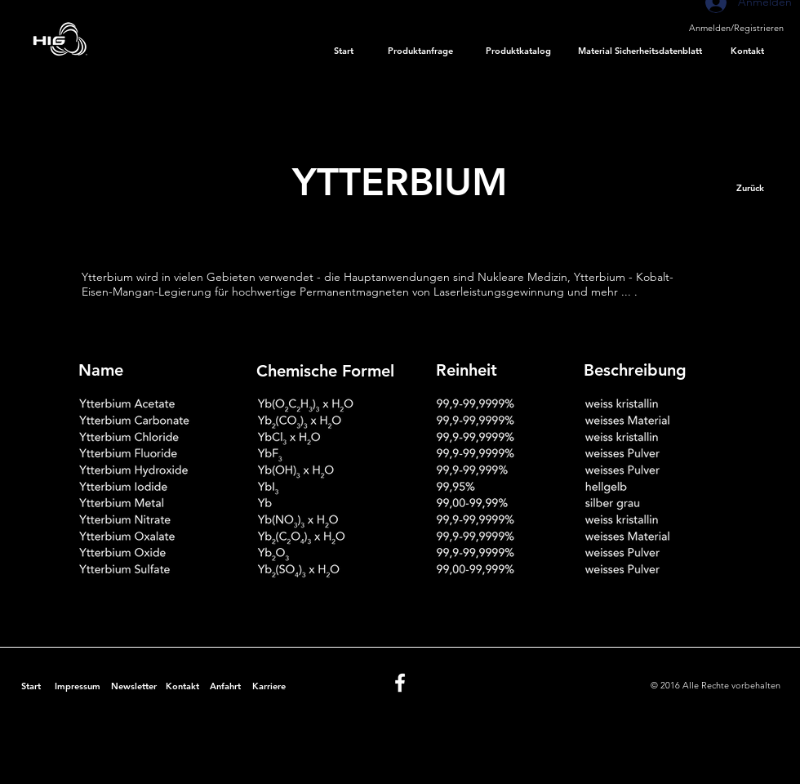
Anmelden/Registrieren (736, 27)
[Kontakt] (747, 51)
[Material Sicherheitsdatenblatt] (640, 51)
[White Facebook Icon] (400, 682)
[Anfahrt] (225, 686)
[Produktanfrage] (421, 51)
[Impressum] (77, 686)
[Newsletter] (133, 686)
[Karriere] (268, 686)
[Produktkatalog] (518, 51)
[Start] (343, 51)
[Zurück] (749, 188)
